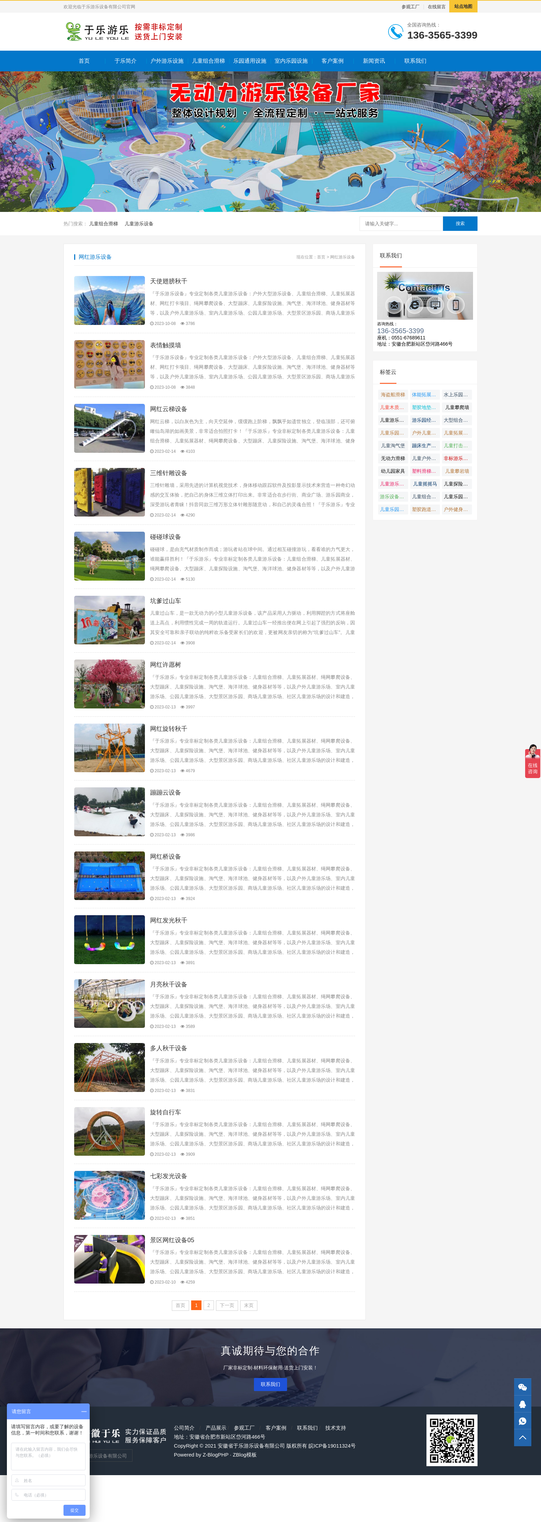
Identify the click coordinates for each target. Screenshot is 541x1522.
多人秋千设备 (168, 1083)
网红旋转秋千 (168, 749)
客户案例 (333, 61)
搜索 (460, 223)
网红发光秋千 (168, 949)
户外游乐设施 (167, 61)
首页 (84, 61)
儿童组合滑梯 (208, 61)
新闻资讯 (374, 61)
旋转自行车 (165, 1150)
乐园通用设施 (249, 61)
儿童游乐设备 (139, 223)
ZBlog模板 (245, 1501)
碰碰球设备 (165, 548)
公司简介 (184, 1475)
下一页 (227, 1352)
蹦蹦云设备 (165, 816)
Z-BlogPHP (215, 1501)
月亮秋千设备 (168, 1016)
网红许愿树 (165, 682)
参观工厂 (411, 6)
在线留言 (437, 6)
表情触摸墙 (165, 348)
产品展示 (216, 1475)
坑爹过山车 (165, 615)
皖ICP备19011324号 (332, 1492)
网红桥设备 (165, 882)
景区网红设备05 (172, 1283)
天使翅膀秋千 (168, 281)
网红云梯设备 (168, 414)
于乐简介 (126, 61)
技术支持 (335, 1475)
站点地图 (463, 6)
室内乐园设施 (291, 61)
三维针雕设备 (168, 481)
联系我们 (415, 61)
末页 (249, 1352)
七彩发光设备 (168, 1217)
